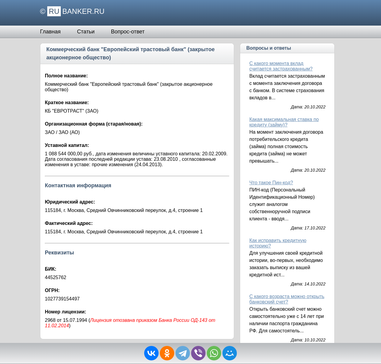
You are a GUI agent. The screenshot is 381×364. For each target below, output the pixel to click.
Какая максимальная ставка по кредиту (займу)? (284, 122)
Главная (50, 32)
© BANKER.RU (72, 11)
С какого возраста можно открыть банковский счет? (286, 299)
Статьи (85, 32)
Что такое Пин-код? (271, 182)
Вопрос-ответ (128, 32)
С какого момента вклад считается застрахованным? (280, 66)
